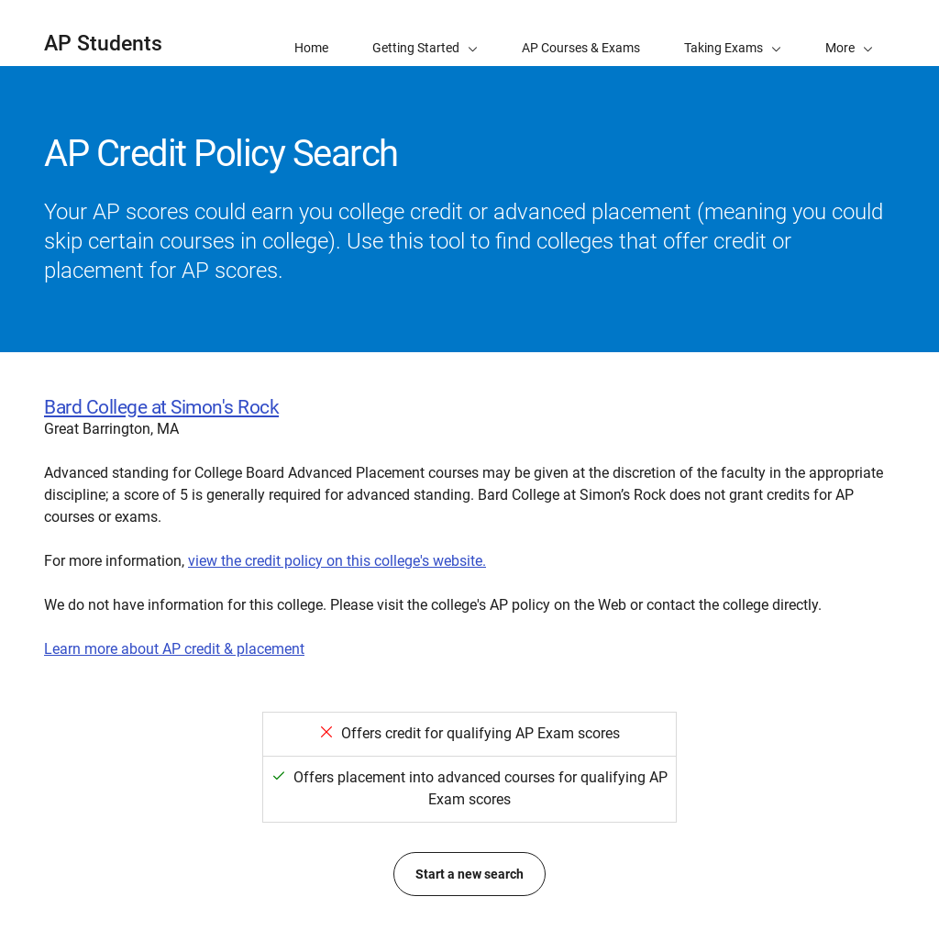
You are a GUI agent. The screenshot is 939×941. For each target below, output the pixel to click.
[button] (849, 33)
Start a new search (469, 874)
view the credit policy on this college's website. (337, 561)
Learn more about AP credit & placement (174, 649)
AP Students (103, 43)
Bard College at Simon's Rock (161, 407)
